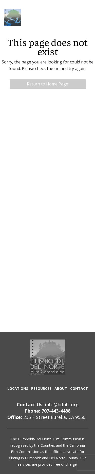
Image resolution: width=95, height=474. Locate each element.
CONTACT (79, 388)
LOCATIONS (17, 388)
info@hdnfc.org (62, 404)
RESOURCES (41, 388)
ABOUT (60, 388)
